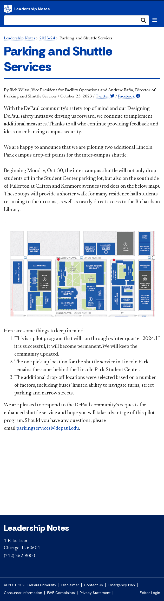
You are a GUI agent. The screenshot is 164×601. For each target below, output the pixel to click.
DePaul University (8, 9)
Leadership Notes (32, 9)
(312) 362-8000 (19, 556)
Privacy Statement (95, 593)
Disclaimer (70, 585)
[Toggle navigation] (154, 20)
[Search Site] (76, 20)
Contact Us (93, 585)
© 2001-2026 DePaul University (30, 585)
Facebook (129, 96)
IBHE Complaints (61, 593)
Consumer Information (23, 593)
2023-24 (47, 38)
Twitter (105, 96)
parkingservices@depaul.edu (47, 428)
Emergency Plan (121, 585)
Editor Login (150, 593)
